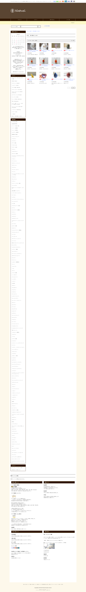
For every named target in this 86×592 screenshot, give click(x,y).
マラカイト (13, 405)
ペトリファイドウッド (15, 388)
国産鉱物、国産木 (15, 134)
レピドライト (14, 450)
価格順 (33, 40)
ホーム (28, 31)
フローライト (14, 378)
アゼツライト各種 (15, 153)
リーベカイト (14, 437)
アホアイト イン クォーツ (16, 163)
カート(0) (67, 19)
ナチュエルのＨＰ (55, 542)
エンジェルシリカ (15, 201)
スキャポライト (14, 287)
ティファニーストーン (15, 323)
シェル (13, 268)
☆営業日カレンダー (18, 63)
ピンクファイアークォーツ (16, 364)
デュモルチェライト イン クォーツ (17, 328)
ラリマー (13, 435)
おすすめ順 (29, 40)
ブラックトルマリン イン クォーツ (17, 380)
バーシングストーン (15, 349)
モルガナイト (14, 417)
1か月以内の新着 (14, 121)
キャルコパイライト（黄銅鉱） (17, 230)
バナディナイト (14, 351)
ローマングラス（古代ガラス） (17, 456)
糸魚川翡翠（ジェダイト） (16, 190)
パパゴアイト (14, 353)
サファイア (13, 257)
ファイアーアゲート (15, 366)
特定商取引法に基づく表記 (46, 584)
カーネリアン (14, 214)
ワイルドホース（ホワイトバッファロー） (18, 462)
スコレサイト (14, 289)
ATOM (62, 584)
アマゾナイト (14, 167)
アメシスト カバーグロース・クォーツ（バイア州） (18, 174)
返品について (39, 584)
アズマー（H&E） (15, 147)
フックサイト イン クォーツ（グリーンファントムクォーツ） (18, 373)
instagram (72, 22)
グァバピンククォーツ (15, 232)
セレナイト (13, 302)
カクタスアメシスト (15, 218)
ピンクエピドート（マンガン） (17, 362)
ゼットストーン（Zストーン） (17, 300)
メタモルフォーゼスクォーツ (16, 412)
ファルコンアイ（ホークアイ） (17, 368)
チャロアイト (14, 319)
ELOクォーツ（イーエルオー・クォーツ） (18, 188)
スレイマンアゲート (15, 298)
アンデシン (13, 181)
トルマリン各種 (14, 338)
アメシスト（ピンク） (15, 169)
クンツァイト (14, 240)
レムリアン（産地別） (15, 132)
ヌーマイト (13, 345)
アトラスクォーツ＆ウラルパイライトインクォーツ (18, 156)
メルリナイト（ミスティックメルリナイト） (18, 415)
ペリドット (13, 399)
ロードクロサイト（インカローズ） (17, 452)
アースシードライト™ (15, 136)
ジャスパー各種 (14, 272)
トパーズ (13, 336)
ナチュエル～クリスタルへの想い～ (17, 467)
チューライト (14, 321)
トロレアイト (14, 334)
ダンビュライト (14, 317)
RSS (59, 584)
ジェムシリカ (14, 266)
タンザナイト (14, 313)
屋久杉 (13, 421)
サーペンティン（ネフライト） (17, 253)
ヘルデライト (14, 397)
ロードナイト (14, 454)
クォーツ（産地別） (15, 130)
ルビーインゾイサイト (15, 448)
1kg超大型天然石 (14, 123)
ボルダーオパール (15, 403)
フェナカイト (14, 370)
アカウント (19, 19)
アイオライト (14, 138)
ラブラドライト (14, 431)
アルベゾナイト (14, 179)
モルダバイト (14, 419)
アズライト (13, 149)
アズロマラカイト (15, 151)
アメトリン (13, 171)
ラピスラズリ (14, 429)
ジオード (13, 270)
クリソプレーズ (14, 236)
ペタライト (13, 386)
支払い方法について (26, 584)
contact (55, 540)
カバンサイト (14, 223)
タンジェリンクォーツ (15, 315)
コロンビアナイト (15, 251)
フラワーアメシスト (15, 382)
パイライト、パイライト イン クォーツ (18, 347)
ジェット (13, 264)
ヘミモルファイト (15, 395)
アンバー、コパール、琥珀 (16, 183)
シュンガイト (14, 279)
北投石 (13, 401)
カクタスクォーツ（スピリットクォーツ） (18, 221)
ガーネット (13, 212)
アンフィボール (14, 185)
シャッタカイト (14, 274)
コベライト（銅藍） (15, 249)
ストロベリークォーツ (15, 296)
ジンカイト (13, 281)
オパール (13, 207)
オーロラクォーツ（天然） (16, 205)
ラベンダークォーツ (15, 433)
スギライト (13, 285)
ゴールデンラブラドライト (16, 247)
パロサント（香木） (15, 355)
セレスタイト (14, 304)
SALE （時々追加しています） (35, 31)
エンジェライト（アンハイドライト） (18, 199)
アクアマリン (14, 140)
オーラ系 (13, 203)
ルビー (13, 446)
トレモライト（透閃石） (16, 332)
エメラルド (13, 197)
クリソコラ (13, 234)
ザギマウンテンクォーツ (16, 255)
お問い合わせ (51, 19)
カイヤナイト (14, 216)
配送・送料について (33, 584)
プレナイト (13, 384)
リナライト (13, 439)
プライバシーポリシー (54, 584)
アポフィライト (14, 165)
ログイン (34, 19)
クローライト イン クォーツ (16, 238)
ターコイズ (13, 306)
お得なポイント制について (16, 469)
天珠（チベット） (15, 330)
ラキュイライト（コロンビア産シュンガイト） (18, 426)
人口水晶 (13, 283)
